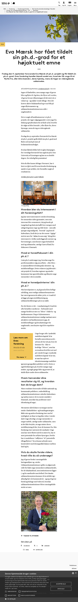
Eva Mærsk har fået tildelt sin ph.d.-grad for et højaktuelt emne (26, 12)
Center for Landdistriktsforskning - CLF (18, 10)
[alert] (39, 586)
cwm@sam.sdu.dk (43, 88)
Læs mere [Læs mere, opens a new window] (14, 588)
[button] (6, 591)
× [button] (76, 573)
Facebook (25, 545)
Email (26, 551)
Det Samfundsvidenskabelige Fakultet (43, 9)
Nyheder (35, 10)
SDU (4, 9)
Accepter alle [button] (61, 584)
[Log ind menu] (63, 3)
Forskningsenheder (23, 9)
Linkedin (46, 545)
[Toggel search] (59, 3)
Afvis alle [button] (61, 589)
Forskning (12, 9)
